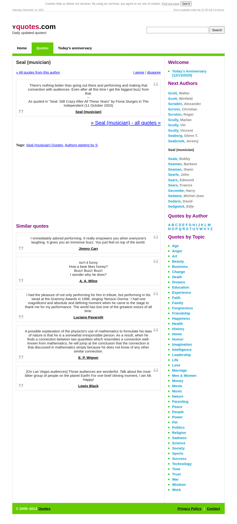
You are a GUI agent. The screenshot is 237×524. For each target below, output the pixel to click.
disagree (154, 72)
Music (177, 391)
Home (22, 48)
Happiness (181, 318)
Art (174, 256)
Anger (177, 251)
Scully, (180, 120)
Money (177, 381)
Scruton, (181, 114)
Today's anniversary (75, 48)
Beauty (178, 261)
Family (177, 303)
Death (177, 277)
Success (179, 459)
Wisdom (179, 484)
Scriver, (182, 109)
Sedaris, (180, 201)
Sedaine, (186, 196)
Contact (213, 509)
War (175, 479)
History (178, 329)
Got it (186, 3)
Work (176, 490)
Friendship (181, 313)
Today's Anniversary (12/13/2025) (189, 73)
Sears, (181, 180)
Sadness (179, 438)
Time (176, 469)
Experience (181, 292)
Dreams (178, 282)
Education (180, 287)
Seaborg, (183, 136)
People (178, 412)
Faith (176, 298)
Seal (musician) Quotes (44, 145)
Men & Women (184, 375)
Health (177, 324)
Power (177, 417)
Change (178, 272)
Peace (177, 407)
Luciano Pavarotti (88, 317)
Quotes (42, 48)
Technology (182, 464)
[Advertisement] (88, 186)
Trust (176, 474)
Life (175, 360)
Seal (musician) (88, 112)
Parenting (180, 401)
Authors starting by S (81, 145)
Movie (177, 386)
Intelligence (182, 350)
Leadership (181, 355)
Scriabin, (184, 104)
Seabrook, (183, 141)
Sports (177, 453)
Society (178, 448)
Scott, (179, 93)
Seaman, (182, 164)
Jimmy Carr (88, 249)
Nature (177, 396)
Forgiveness (182, 308)
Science (179, 443)
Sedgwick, (181, 206)
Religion (179, 433)
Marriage (179, 370)
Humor (177, 339)
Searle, (178, 174)
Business (180, 266)
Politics (178, 427)
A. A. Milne (88, 281)
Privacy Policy (190, 509)
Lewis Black (88, 386)
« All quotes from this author (38, 72)
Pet (175, 422)
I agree (138, 72)
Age (175, 246)
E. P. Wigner (88, 358)
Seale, (179, 159)
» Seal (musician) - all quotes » (126, 123)
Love (176, 365)
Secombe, (181, 191)
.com (34, 26)
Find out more (170, 3)
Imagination (182, 344)
